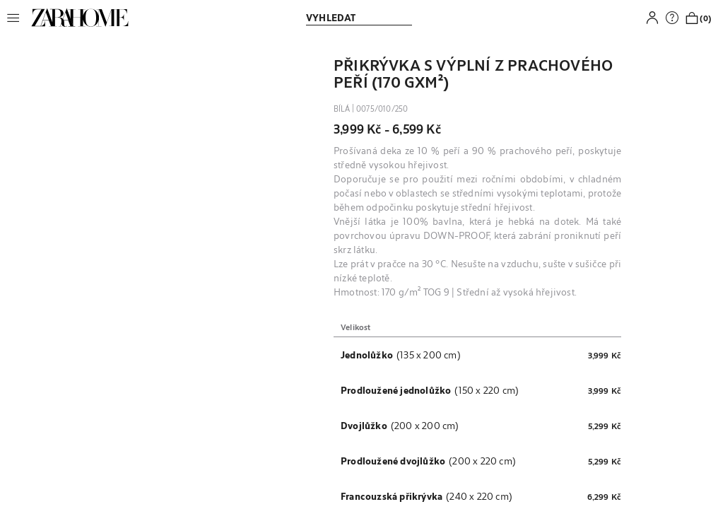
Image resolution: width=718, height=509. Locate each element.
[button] (17, 18)
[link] (80, 17)
